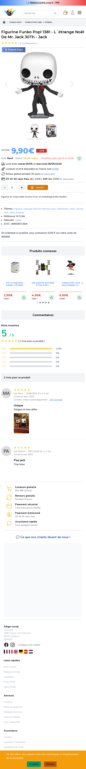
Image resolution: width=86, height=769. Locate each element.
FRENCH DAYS (37, 2)
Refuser (50, 764)
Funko (18, 220)
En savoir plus (48, 174)
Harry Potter (10, 686)
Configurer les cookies (29, 644)
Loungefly (9, 676)
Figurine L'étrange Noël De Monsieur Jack (35, 208)
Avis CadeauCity (12, 722)
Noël (72, 208)
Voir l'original (55, 399)
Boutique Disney (12, 671)
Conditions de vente (14, 747)
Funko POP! (15, 22)
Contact (8, 737)
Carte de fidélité (12, 717)
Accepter (33, 764)
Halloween (62, 208)
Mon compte (10, 666)
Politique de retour (13, 711)
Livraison (8, 701)
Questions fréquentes (15, 742)
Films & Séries (17, 212)
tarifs (55, 169)
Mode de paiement (13, 706)
